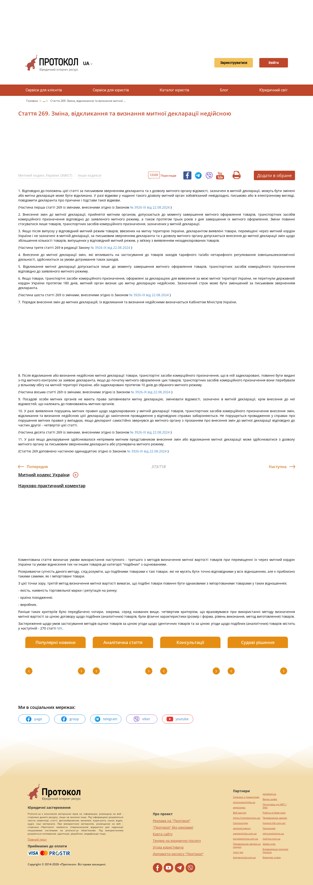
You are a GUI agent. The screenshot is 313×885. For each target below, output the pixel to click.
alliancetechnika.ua (244, 802)
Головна (32, 101)
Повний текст (37, 839)
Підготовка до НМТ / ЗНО (275, 806)
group (70, 719)
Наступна (278, 466)
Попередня (37, 466)
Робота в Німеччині (274, 812)
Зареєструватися (226, 63)
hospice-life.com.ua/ (274, 823)
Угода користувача (168, 847)
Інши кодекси (89, 175)
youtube (178, 719)
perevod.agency (242, 828)
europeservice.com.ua (245, 838)
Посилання (269, 828)
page (33, 719)
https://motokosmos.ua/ (246, 817)
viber (141, 719)
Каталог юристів (174, 90)
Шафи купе (269, 843)
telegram (105, 719)
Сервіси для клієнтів (44, 90)
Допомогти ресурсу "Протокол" (178, 854)
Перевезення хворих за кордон (247, 845)
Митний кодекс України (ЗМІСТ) (45, 175)
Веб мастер (239, 812)
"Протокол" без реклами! (173, 827)
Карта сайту (162, 834)
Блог (224, 90)
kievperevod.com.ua (244, 857)
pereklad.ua (269, 794)
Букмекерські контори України (275, 851)
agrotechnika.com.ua (245, 833)
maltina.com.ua (271, 838)
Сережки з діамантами (246, 797)
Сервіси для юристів (111, 90)
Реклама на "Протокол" (171, 820)
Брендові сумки (272, 857)
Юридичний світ (273, 90)
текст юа (238, 852)
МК (59, 628)
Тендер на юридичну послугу (177, 840)
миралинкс (239, 807)
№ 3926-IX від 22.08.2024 (150, 207)
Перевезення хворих (275, 817)
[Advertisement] (156, 23)
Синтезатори (240, 823)
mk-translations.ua (273, 833)
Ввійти (271, 63)
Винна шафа (270, 799)
